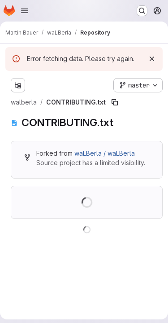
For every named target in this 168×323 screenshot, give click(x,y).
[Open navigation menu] (24, 11)
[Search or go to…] (142, 10)
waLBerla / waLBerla (104, 153)
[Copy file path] (115, 102)
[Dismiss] (151, 58)
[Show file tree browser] (18, 85)
